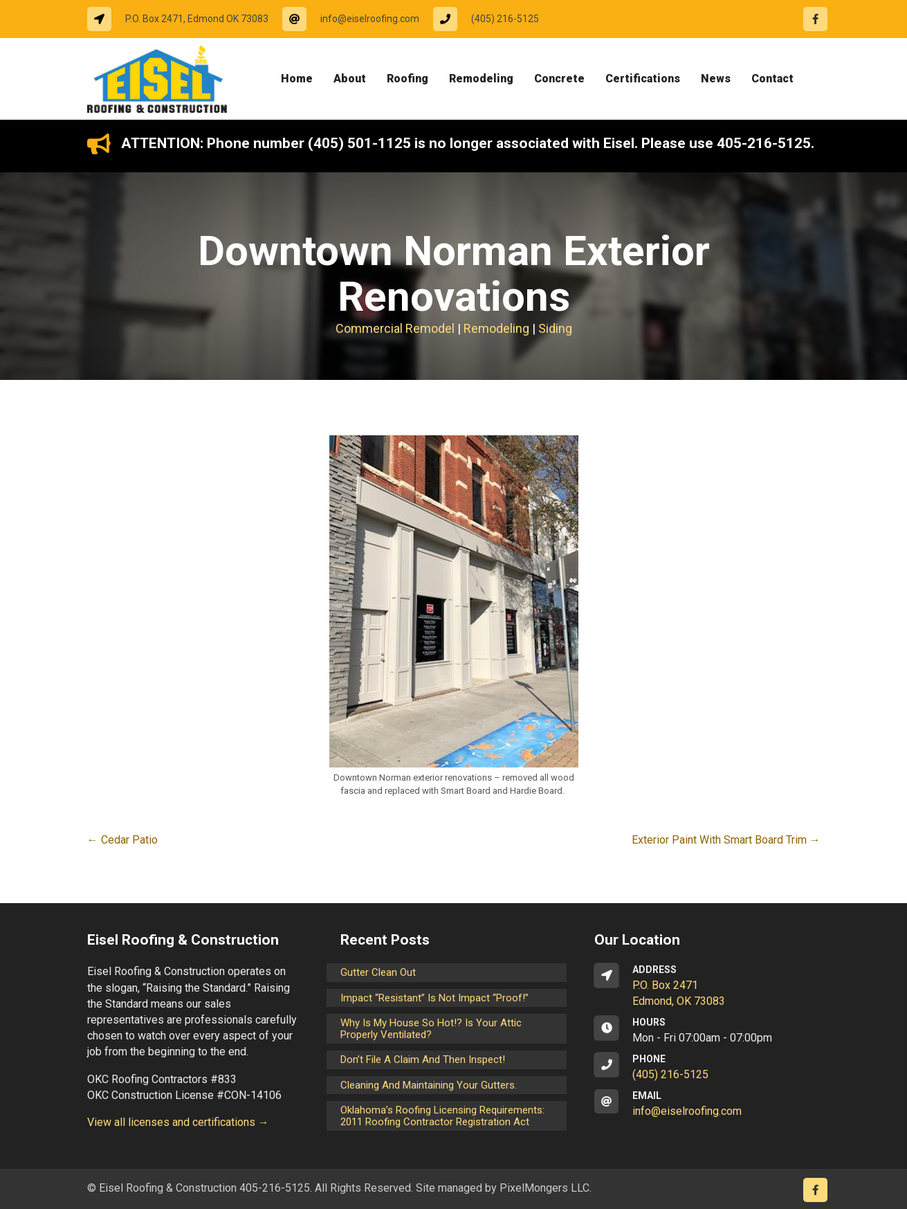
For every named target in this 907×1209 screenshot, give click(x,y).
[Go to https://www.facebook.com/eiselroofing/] (815, 19)
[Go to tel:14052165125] (493, 19)
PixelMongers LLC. (546, 1187)
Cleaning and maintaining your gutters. (428, 1085)
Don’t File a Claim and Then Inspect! (422, 1059)
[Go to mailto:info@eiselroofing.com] (357, 19)
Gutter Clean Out (378, 972)
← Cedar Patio (122, 839)
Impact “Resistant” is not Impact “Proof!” (434, 998)
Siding (555, 328)
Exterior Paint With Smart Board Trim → (726, 839)
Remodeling (496, 328)
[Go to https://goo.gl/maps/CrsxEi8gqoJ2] (707, 986)
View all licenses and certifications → (178, 1122)
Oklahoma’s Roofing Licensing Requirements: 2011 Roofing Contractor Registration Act (442, 1116)
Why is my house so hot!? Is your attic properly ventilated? (431, 1029)
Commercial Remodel (395, 328)
